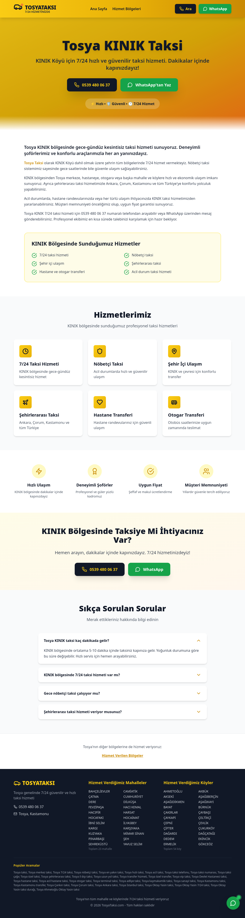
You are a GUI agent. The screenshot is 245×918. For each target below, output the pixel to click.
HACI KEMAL (132, 807)
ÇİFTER (168, 828)
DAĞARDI (170, 833)
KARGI (93, 828)
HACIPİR (95, 812)
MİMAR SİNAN (133, 833)
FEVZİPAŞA (96, 807)
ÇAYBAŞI (204, 812)
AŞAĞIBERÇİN (208, 796)
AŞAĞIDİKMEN (173, 802)
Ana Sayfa (98, 8)
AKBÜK (203, 791)
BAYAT (167, 807)
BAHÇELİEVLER (99, 791)
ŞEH (126, 839)
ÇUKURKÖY (206, 828)
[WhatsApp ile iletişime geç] (233, 903)
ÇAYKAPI (169, 818)
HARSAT (128, 812)
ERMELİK (169, 844)
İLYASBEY (129, 823)
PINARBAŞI (96, 839)
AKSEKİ (168, 796)
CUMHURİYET (133, 796)
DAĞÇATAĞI (206, 833)
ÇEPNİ (167, 823)
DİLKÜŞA (129, 802)
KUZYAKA (95, 833)
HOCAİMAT (131, 818)
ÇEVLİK (203, 823)
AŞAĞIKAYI (206, 802)
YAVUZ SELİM (132, 844)
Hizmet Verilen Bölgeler (122, 755)
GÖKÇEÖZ (205, 844)
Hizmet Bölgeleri (126, 8)
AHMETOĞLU (172, 791)
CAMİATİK (130, 791)
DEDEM (168, 839)
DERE (92, 802)
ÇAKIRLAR (170, 812)
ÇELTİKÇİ (204, 818)
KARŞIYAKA (131, 828)
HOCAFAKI (96, 818)
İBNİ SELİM (97, 823)
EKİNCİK (204, 839)
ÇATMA (94, 796)
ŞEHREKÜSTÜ (98, 844)
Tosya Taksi (33, 162)
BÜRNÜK (204, 807)
